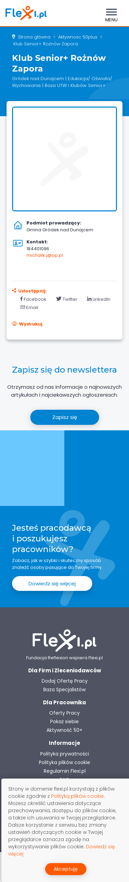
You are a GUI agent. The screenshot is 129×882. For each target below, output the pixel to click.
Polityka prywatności (64, 753)
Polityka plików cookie (64, 762)
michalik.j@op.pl (44, 255)
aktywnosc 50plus (77, 37)
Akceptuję (66, 869)
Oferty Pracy (64, 712)
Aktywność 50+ (64, 730)
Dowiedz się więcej (52, 583)
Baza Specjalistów (64, 689)
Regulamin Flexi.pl (65, 771)
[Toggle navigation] (111, 13)
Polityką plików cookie (77, 796)
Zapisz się (64, 417)
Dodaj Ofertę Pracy (65, 680)
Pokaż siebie (64, 721)
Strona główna (34, 37)
